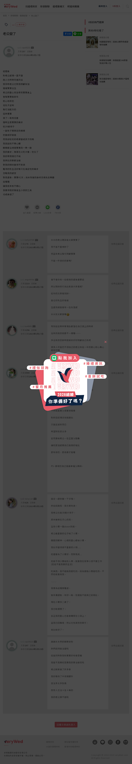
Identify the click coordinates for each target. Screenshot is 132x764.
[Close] (105, 340)
